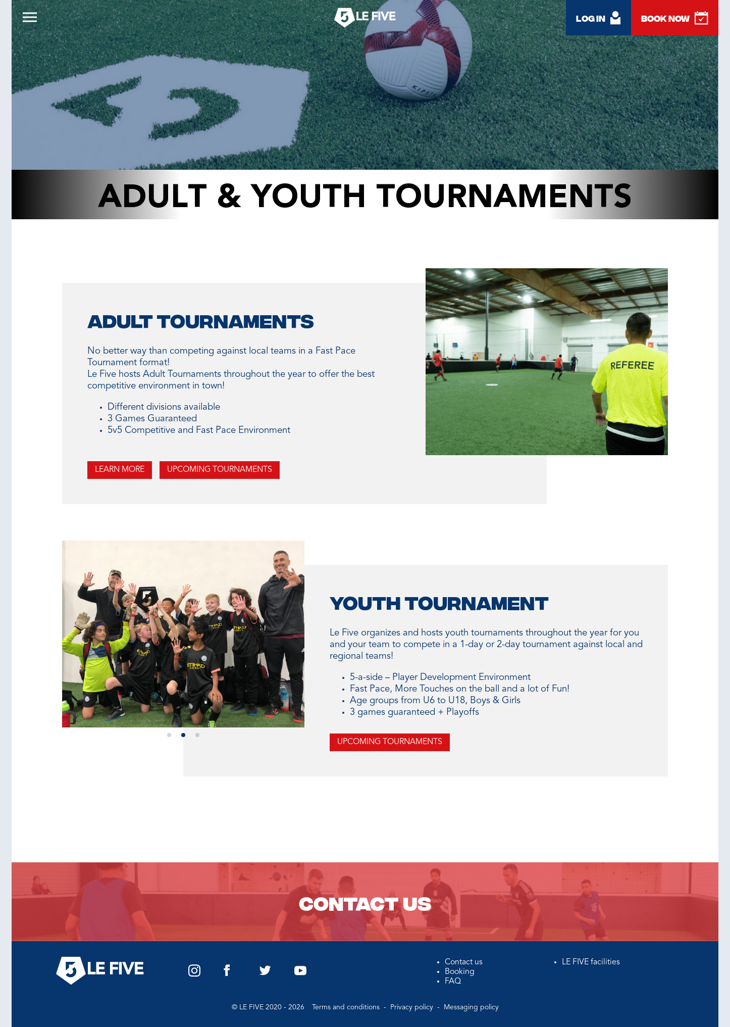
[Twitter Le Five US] (265, 973)
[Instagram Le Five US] (194, 975)
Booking (460, 972)
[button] (169, 735)
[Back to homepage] (365, 19)
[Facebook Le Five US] (227, 974)
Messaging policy (471, 1007)
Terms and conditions (347, 1007)
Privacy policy (412, 1007)
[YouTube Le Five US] (300, 973)
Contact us (365, 902)
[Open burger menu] (32, 20)
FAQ (453, 981)
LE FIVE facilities (591, 962)
